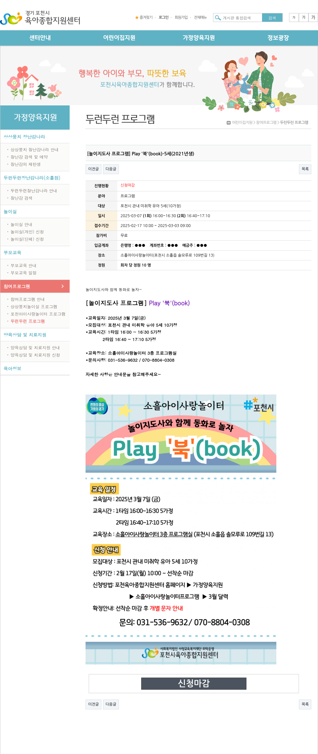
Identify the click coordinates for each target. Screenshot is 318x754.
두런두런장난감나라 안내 (33, 191)
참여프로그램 (16, 286)
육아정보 (12, 368)
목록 (305, 169)
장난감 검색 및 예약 (29, 157)
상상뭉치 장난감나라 (24, 136)
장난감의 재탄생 (25, 164)
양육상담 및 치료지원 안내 (35, 348)
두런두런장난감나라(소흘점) (31, 177)
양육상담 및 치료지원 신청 (35, 355)
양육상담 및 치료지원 (24, 334)
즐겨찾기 (146, 17)
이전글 (93, 169)
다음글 (111, 169)
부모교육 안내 (23, 265)
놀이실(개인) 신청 (27, 232)
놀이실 (10, 211)
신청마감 (194, 683)
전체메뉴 (200, 17)
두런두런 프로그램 (27, 321)
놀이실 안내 (21, 224)
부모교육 (12, 252)
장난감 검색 (21, 198)
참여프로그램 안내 (27, 299)
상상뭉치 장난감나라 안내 (34, 149)
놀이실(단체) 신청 (27, 239)
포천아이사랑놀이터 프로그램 (38, 314)
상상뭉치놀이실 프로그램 (33, 306)
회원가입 (181, 17)
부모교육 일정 (23, 273)
